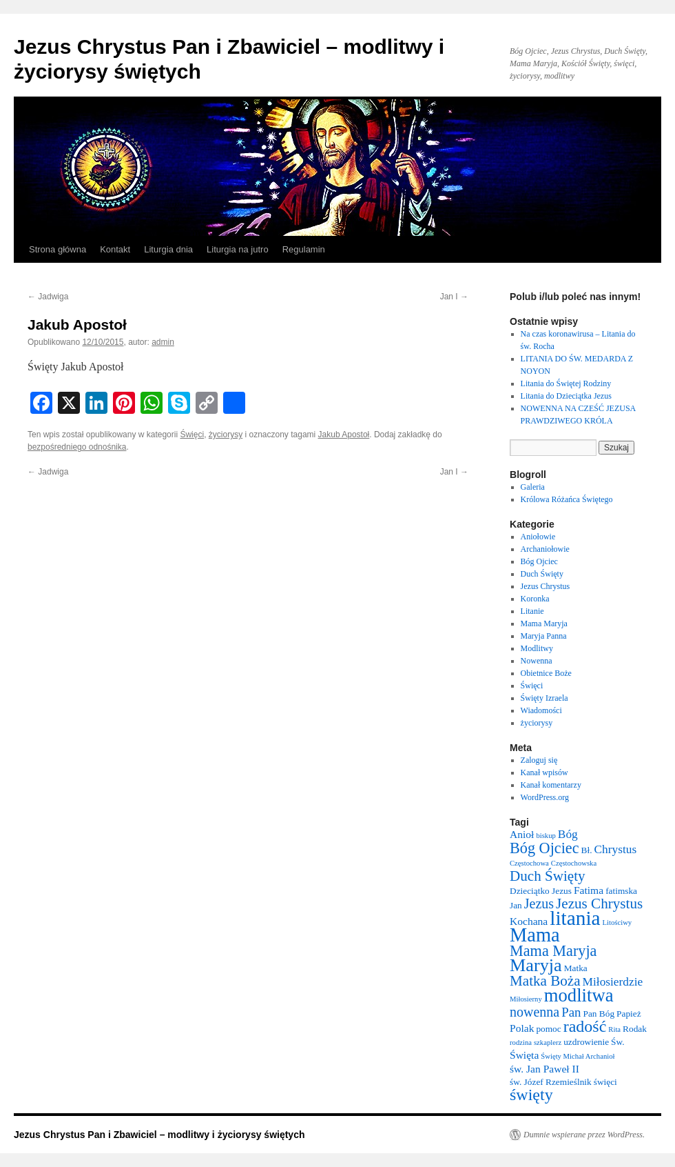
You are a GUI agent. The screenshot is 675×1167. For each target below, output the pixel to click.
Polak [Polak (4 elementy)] (522, 1028)
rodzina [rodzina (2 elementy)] (521, 1042)
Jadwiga (48, 296)
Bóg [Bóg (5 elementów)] (568, 834)
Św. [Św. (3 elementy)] (618, 1042)
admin (163, 342)
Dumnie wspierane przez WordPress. (584, 1134)
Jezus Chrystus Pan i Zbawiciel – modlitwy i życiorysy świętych (159, 1134)
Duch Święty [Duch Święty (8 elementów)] (547, 876)
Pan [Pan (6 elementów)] (571, 1012)
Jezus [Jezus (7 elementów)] (539, 903)
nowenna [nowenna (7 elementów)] (534, 1011)
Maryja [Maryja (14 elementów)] (536, 965)
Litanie (532, 611)
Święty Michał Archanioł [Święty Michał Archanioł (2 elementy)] (577, 1056)
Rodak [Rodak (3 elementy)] (635, 1029)
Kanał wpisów (544, 772)
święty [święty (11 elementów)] (531, 1095)
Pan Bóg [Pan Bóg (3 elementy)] (599, 1013)
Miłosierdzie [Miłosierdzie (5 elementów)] (613, 981)
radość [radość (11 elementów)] (585, 1026)
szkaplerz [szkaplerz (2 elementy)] (547, 1042)
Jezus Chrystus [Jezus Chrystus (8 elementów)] (599, 903)
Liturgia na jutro (238, 249)
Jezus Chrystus (545, 586)
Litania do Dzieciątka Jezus (566, 396)
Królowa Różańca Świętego (567, 499)
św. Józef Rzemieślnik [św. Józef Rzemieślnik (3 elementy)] (551, 1082)
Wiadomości (541, 710)
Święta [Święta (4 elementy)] (524, 1055)
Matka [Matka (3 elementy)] (576, 968)
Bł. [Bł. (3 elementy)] (586, 850)
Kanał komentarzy (551, 785)
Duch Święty (542, 574)
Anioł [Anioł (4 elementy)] (522, 834)
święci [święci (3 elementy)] (605, 1082)
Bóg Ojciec (539, 561)
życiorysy (225, 434)
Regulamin (303, 249)
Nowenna (536, 661)
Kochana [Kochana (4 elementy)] (529, 921)
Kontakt (115, 249)
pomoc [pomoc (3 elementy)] (548, 1029)
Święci (192, 434)
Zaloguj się (539, 760)
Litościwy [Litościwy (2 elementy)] (617, 922)
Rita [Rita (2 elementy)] (614, 1029)
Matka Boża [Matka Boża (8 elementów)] (545, 980)
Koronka (535, 599)
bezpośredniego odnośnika (77, 447)
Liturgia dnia (168, 249)
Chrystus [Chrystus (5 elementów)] (615, 849)
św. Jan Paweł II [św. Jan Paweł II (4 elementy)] (544, 1069)
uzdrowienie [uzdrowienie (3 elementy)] (586, 1042)
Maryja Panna (544, 636)
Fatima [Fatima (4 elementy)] (588, 890)
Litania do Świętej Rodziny (566, 383)
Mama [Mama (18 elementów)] (535, 935)
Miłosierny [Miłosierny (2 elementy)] (526, 999)
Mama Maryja (544, 623)
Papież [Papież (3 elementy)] (628, 1013)
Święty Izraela (544, 698)
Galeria (533, 487)
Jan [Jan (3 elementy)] (516, 905)
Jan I (454, 296)
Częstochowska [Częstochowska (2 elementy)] (573, 863)
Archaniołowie (545, 549)
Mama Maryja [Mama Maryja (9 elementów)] (553, 950)
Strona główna (57, 249)
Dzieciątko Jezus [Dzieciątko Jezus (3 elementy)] (541, 891)
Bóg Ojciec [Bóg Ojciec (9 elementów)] (544, 848)
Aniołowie (538, 536)
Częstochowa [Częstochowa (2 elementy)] (529, 863)
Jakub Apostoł (344, 434)
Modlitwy (537, 648)
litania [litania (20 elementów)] (575, 918)
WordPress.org (545, 797)
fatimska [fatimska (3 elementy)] (621, 891)
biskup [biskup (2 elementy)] (545, 835)
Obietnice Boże (546, 673)
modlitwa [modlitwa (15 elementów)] (579, 995)
